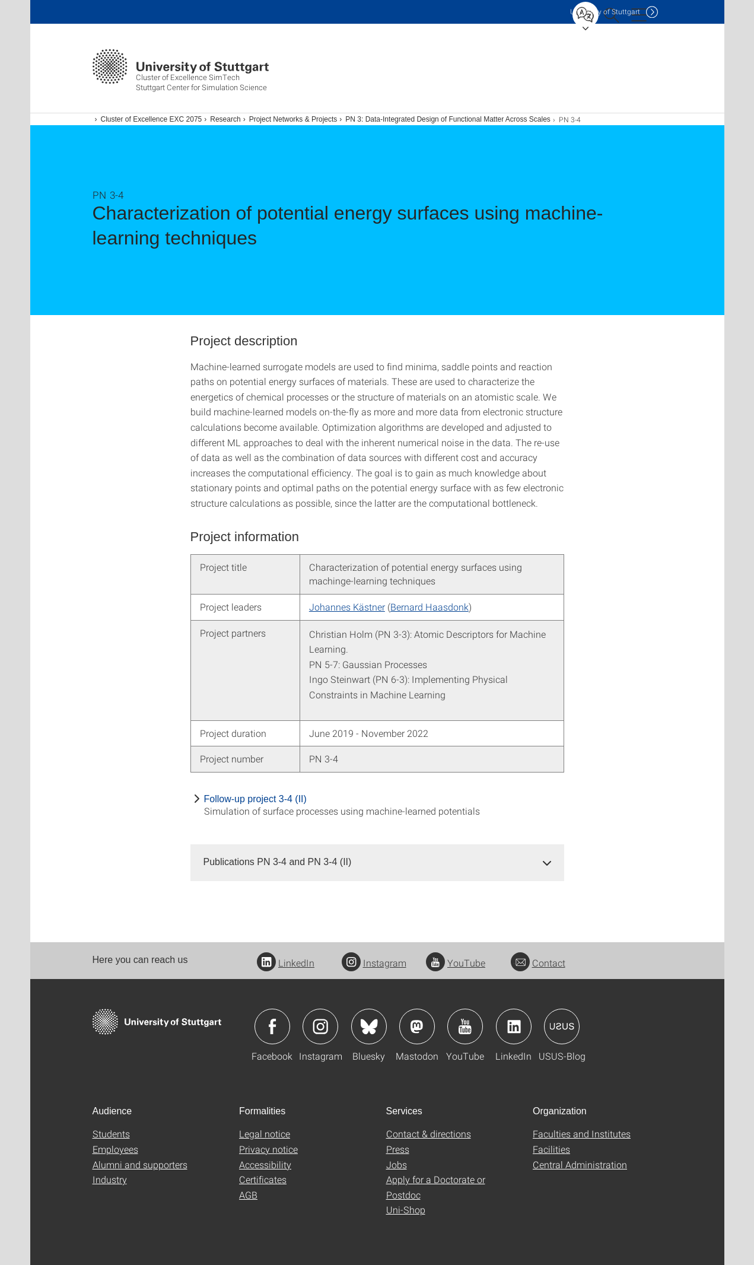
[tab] (377, 862)
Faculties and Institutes (582, 1133)
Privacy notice (268, 1149)
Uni (605, 11)
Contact (538, 962)
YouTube (455, 962)
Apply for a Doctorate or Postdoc (435, 1187)
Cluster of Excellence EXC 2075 (151, 119)
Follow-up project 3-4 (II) (255, 799)
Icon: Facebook (272, 1026)
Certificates (263, 1179)
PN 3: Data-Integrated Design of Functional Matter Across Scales (448, 119)
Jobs (396, 1164)
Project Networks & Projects (293, 119)
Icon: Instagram (320, 1026)
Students (111, 1133)
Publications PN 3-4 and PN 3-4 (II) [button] (277, 862)
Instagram (374, 962)
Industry (110, 1179)
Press (397, 1149)
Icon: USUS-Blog (562, 1026)
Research (225, 119)
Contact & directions (428, 1133)
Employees (115, 1149)
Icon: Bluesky (369, 1026)
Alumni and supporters (140, 1164)
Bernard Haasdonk (429, 606)
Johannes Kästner (347, 606)
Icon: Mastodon (417, 1026)
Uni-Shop (405, 1209)
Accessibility (265, 1164)
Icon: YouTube (465, 1026)
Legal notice (264, 1133)
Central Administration (580, 1164)
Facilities (551, 1149)
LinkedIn (285, 962)
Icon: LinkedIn (514, 1026)
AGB (248, 1194)
